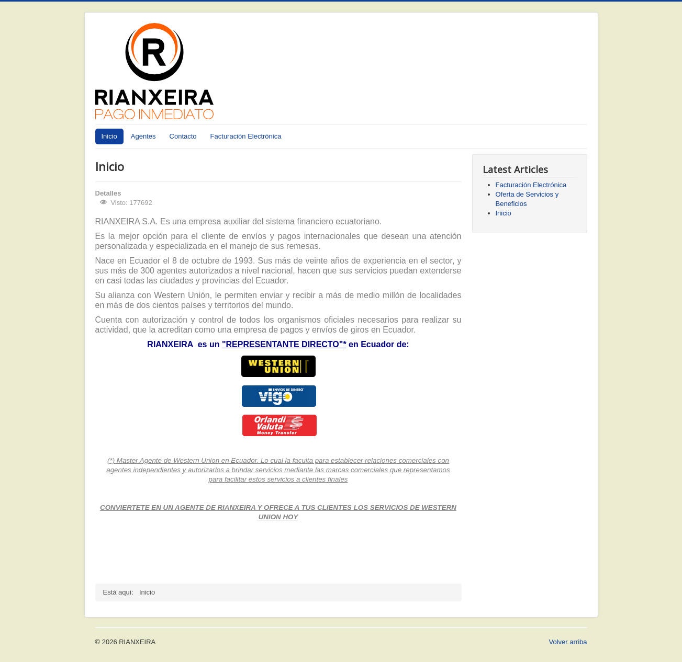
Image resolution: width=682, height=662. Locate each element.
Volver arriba (568, 642)
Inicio (109, 136)
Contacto (183, 136)
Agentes (143, 136)
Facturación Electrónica (246, 136)
